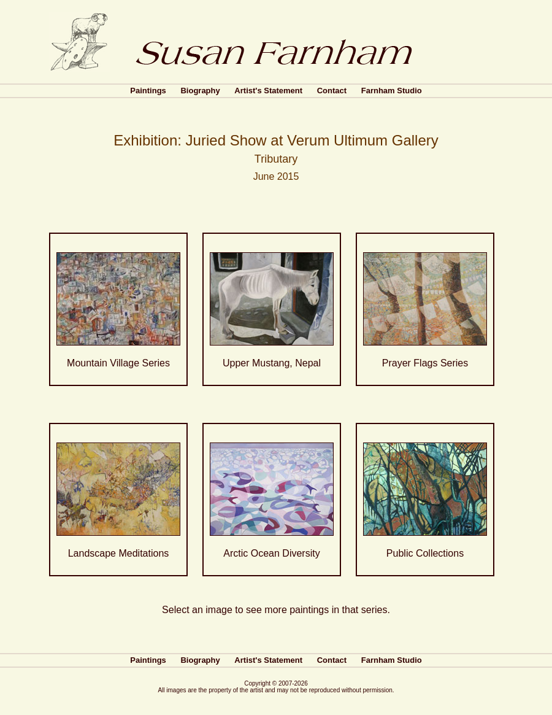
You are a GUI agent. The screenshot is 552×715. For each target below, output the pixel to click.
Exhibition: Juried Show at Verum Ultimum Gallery (276, 140)
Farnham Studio (391, 90)
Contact (332, 90)
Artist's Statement (268, 90)
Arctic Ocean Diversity (271, 553)
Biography (200, 90)
